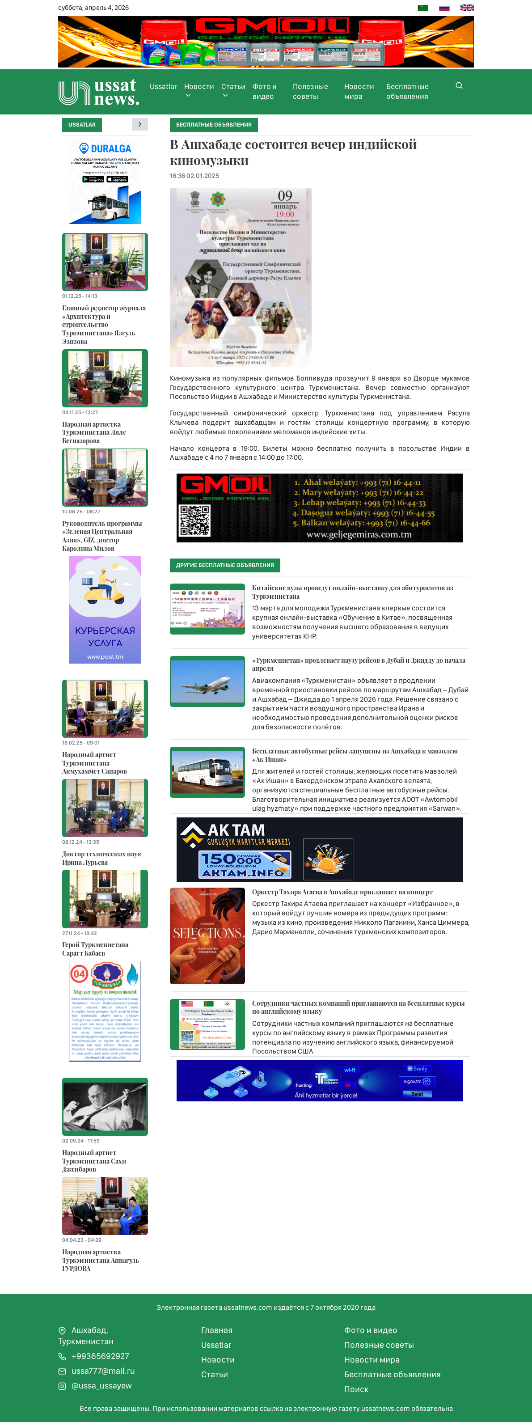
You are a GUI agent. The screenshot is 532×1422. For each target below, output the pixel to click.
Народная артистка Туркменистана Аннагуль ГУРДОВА (100, 1260)
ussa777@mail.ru (96, 1371)
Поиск (356, 1389)
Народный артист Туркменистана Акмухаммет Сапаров (94, 762)
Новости (199, 90)
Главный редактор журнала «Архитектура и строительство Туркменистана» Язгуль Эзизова (104, 324)
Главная (216, 1330)
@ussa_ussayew (95, 1385)
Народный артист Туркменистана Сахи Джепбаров (94, 1160)
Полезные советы (310, 91)
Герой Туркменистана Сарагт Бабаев (95, 948)
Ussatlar (163, 86)
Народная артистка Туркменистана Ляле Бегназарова (94, 432)
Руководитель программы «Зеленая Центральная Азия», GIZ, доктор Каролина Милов (102, 536)
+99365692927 (93, 1356)
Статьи (233, 90)
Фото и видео (265, 91)
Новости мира (359, 91)
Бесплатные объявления (407, 91)
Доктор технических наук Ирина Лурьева (101, 858)
